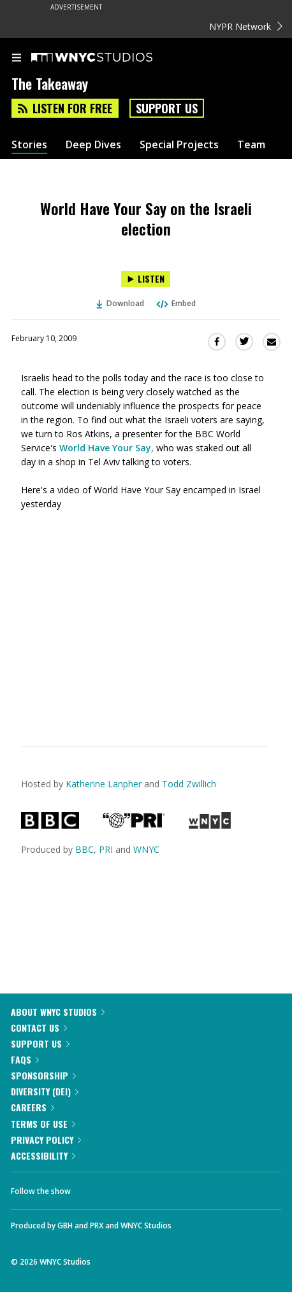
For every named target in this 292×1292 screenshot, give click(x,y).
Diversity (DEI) (44, 1091)
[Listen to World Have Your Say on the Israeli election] (145, 279)
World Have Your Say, (106, 448)
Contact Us (39, 1027)
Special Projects (179, 145)
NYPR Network (245, 26)
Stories (29, 145)
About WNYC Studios (58, 1011)
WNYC (146, 849)
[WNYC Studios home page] (107, 58)
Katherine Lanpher (104, 784)
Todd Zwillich (189, 784)
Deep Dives (93, 145)
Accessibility (43, 1155)
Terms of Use (43, 1123)
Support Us (167, 108)
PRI (106, 849)
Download (120, 303)
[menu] (16, 58)
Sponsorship (43, 1075)
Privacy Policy (46, 1139)
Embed (175, 303)
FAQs (25, 1059)
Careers (32, 1107)
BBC (84, 849)
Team (251, 145)
